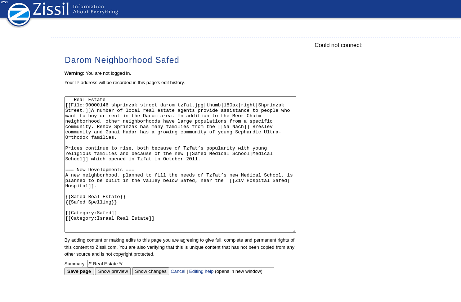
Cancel (178, 298)
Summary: (75, 290)
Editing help (201, 298)
